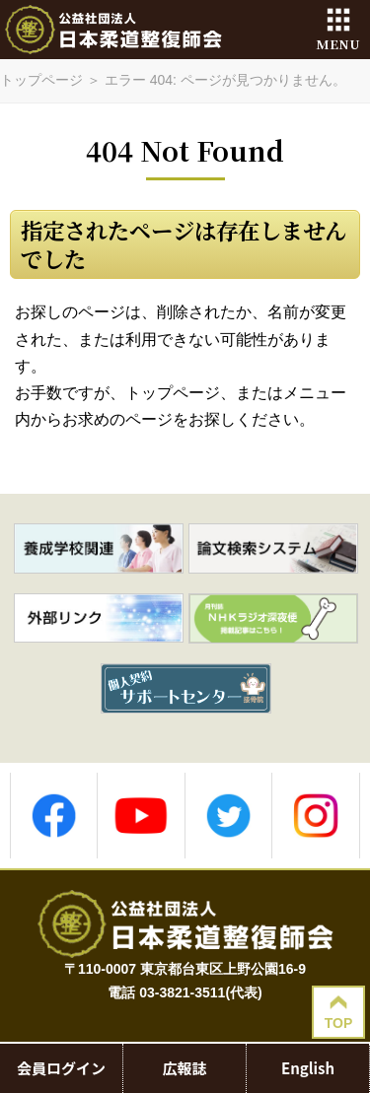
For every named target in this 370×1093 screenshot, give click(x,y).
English (307, 1068)
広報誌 (184, 1068)
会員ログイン (61, 1068)
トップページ (41, 80)
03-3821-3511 (182, 992)
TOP (339, 1011)
